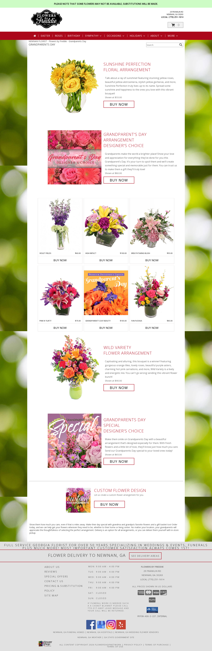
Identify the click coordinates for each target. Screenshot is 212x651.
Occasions (116, 35)
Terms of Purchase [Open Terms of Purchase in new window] (157, 644)
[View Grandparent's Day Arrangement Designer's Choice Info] (75, 157)
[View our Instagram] (111, 628)
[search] (180, 44)
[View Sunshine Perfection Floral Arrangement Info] (75, 84)
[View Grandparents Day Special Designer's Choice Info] (75, 440)
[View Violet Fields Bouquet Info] (60, 225)
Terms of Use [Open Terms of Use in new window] (115, 646)
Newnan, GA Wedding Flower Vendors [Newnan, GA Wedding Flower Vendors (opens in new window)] (137, 632)
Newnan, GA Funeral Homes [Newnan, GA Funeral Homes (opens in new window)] (69, 632)
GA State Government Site (119, 637)
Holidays (138, 35)
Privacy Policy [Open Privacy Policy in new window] (133, 644)
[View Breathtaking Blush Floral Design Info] (152, 225)
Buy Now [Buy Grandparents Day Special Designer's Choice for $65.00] (119, 461)
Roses (59, 35)
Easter (45, 35)
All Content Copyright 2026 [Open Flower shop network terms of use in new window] (76, 644)
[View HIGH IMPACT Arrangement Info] (106, 225)
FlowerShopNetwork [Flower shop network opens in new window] (108, 644)
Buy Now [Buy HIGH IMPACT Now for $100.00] (106, 260)
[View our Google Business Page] (101, 628)
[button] (175, 25)
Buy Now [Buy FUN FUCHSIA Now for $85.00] (152, 328)
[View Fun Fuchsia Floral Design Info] (152, 292)
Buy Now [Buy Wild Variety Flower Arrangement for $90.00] (119, 387)
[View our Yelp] (121, 628)
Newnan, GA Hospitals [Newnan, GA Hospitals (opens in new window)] (100, 632)
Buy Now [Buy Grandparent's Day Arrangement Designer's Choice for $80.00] (119, 180)
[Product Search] (162, 45)
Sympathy (93, 35)
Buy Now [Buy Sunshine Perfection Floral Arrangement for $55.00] (119, 104)
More (173, 35)
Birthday (74, 35)
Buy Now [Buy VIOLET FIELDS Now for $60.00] (60, 260)
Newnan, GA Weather (89, 637)
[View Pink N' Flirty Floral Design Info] (60, 292)
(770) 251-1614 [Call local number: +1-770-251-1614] (176, 17)
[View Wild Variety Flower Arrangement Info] (75, 367)
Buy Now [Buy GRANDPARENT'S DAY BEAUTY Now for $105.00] (106, 328)
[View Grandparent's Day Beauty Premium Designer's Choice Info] (106, 292)
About (156, 35)
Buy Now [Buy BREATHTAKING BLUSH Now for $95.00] (152, 260)
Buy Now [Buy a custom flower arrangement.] (109, 504)
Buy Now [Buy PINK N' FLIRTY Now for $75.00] (60, 328)
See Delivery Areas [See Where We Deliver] (145, 556)
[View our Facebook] (91, 628)
